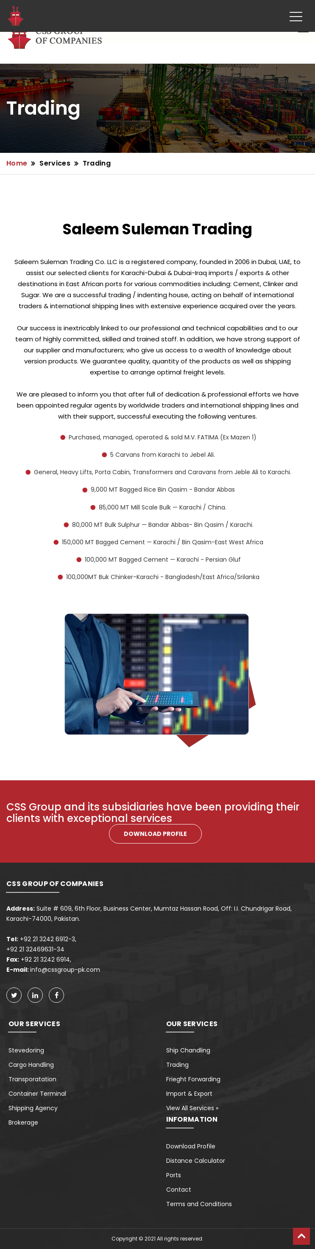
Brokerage (23, 1122)
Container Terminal (37, 1093)
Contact (178, 1189)
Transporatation (32, 1079)
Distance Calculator (195, 1160)
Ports (173, 1175)
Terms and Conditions (199, 1204)
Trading (97, 163)
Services (54, 163)
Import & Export (189, 1093)
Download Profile (190, 1146)
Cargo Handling (31, 1065)
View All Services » (192, 1108)
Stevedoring (26, 1050)
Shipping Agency (33, 1108)
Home (16, 163)
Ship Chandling (188, 1050)
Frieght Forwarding (193, 1079)
